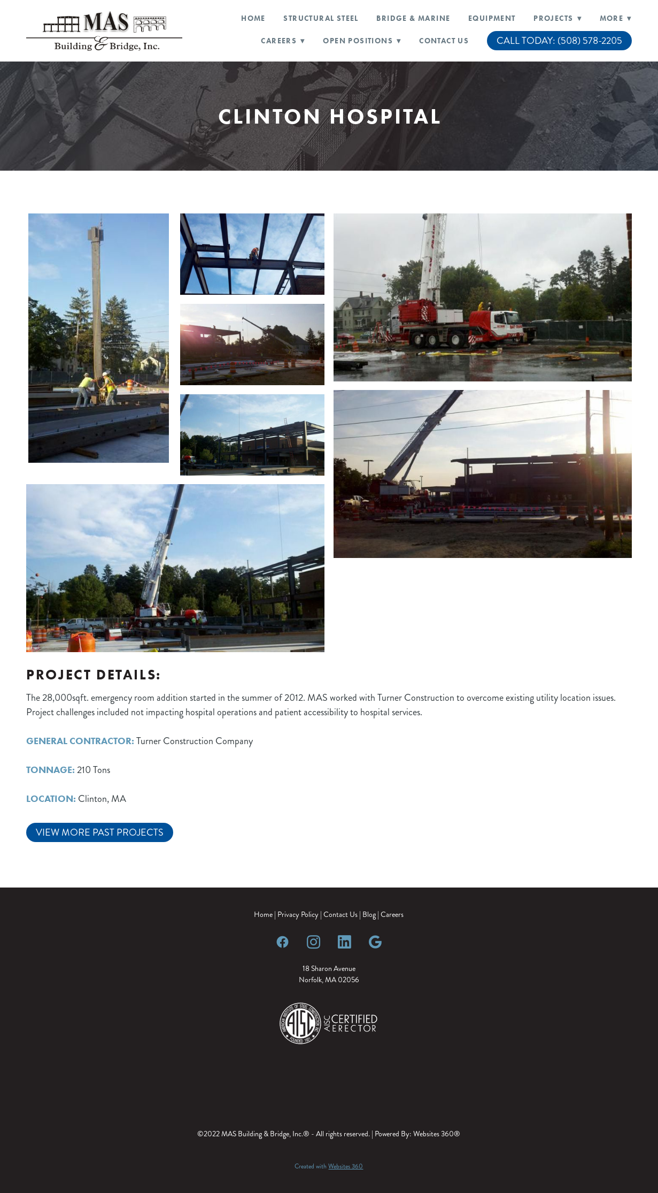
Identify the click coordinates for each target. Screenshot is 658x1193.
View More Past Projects (100, 832)
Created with (329, 1166)
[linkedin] (344, 941)
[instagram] (313, 941)
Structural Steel (320, 18)
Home (253, 18)
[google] (375, 941)
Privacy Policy (298, 914)
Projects (557, 18)
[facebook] (282, 941)
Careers (392, 914)
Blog (369, 914)
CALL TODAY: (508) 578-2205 (559, 41)
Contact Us (444, 40)
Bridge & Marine (413, 18)
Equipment (492, 18)
